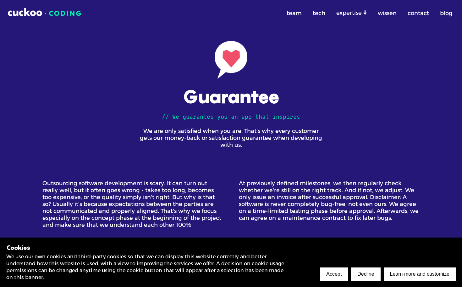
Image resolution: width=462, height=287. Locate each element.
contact (418, 12)
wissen (387, 12)
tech (319, 12)
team (294, 12)
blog (446, 12)
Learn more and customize (419, 274)
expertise (349, 12)
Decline (365, 274)
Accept (334, 274)
